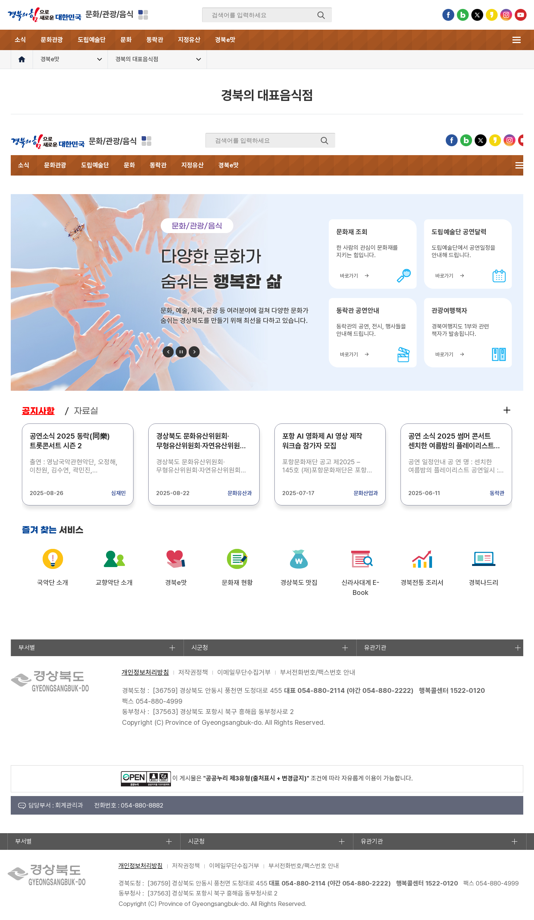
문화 (126, 39)
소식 (20, 39)
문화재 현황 (237, 582)
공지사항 (38, 411)
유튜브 (521, 15)
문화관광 (52, 39)
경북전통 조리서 (422, 582)
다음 (194, 351)
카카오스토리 (492, 15)
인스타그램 (506, 15)
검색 (321, 15)
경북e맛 (225, 39)
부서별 (27, 647)
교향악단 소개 (114, 582)
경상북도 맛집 (298, 582)
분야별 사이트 (143, 15)
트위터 (477, 15)
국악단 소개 (52, 582)
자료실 (86, 411)
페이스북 (448, 15)
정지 (181, 351)
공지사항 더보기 (507, 410)
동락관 (154, 39)
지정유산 (189, 39)
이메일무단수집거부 (244, 672)
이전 (168, 351)
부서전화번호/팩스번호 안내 (317, 672)
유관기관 (375, 647)
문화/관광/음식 (109, 14)
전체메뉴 (516, 40)
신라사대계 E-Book (360, 587)
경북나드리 (483, 582)
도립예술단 (92, 39)
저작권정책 (193, 672)
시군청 (199, 647)
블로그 (463, 15)
